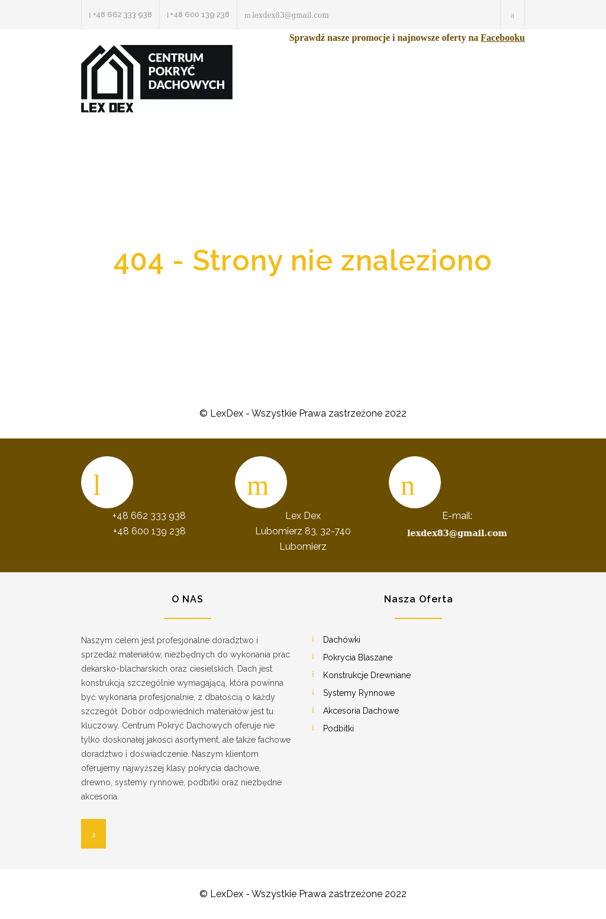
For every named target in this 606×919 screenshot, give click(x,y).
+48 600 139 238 (200, 14)
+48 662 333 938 (122, 14)
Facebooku (503, 38)
